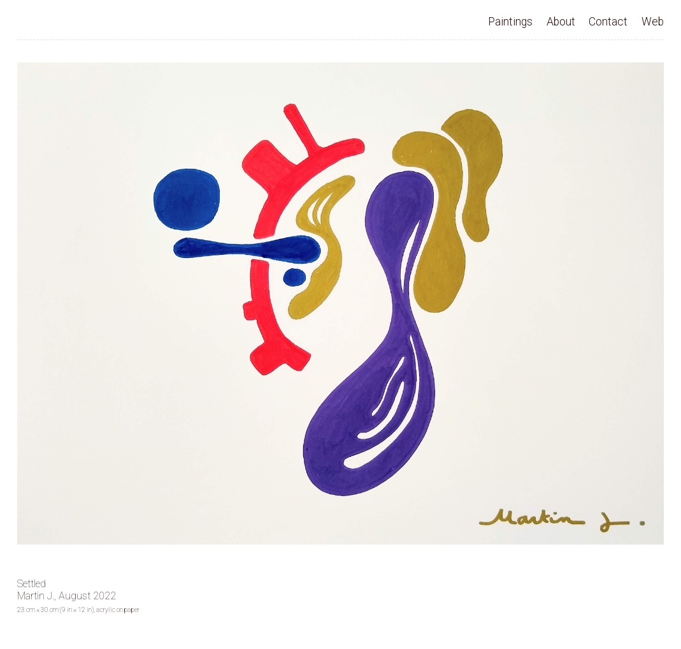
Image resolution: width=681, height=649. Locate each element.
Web (653, 21)
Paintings (510, 21)
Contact (608, 21)
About (561, 21)
